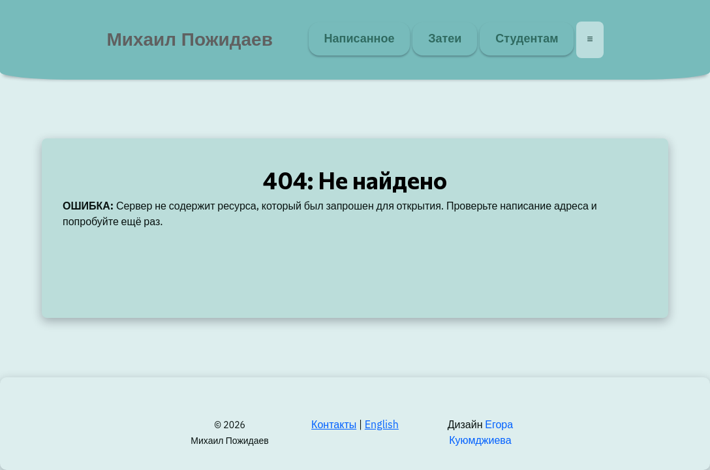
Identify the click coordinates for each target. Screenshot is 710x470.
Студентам (526, 38)
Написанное (359, 38)
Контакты (333, 425)
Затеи (444, 38)
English (382, 425)
